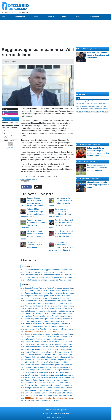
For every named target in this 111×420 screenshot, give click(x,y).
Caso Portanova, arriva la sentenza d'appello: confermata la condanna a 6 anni (55, 324)
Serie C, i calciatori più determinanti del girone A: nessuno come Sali (51, 385)
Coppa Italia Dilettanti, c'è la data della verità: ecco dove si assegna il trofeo (53, 354)
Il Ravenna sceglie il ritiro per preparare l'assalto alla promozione (49, 377)
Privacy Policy (61, 410)
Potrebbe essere (9, 141)
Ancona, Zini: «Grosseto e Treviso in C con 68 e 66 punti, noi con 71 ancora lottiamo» (57, 306)
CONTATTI (55, 413)
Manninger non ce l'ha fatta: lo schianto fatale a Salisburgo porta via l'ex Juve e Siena (57, 390)
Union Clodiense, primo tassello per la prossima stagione (49, 398)
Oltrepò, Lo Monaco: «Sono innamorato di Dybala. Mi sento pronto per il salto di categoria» (59, 393)
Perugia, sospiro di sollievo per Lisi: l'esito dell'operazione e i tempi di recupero (54, 367)
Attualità (79, 161)
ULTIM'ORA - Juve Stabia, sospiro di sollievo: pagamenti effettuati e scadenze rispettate (58, 337)
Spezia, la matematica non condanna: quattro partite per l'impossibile (51, 334)
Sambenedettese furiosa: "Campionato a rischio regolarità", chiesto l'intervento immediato (59, 347)
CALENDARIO (46, 413)
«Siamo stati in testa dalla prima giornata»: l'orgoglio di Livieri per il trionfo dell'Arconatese (59, 360)
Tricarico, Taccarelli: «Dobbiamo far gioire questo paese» (35, 244)
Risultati (10, 148)
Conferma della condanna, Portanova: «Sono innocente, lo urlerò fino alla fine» (55, 303)
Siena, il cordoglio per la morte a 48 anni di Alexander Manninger (49, 293)
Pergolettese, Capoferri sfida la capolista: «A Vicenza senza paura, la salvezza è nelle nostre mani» (62, 383)
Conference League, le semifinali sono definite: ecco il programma (50, 275)
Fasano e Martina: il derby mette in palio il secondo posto (46, 380)
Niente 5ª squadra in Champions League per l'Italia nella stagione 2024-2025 (54, 280)
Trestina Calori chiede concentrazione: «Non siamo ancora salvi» (49, 352)
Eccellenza (29, 177)
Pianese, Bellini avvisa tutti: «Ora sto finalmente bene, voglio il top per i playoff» (55, 357)
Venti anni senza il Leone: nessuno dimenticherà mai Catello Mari (98, 55)
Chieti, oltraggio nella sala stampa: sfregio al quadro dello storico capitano (53, 326)
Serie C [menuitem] (65, 17)
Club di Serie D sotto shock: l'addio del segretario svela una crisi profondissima (55, 344)
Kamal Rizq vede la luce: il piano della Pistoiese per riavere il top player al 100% (55, 319)
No (4, 133)
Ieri (82, 98)
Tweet (38, 187)
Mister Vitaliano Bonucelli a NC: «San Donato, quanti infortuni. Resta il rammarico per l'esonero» (61, 362)
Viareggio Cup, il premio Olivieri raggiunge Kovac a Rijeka (98, 184)
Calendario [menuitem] (95, 17)
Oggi (77, 98)
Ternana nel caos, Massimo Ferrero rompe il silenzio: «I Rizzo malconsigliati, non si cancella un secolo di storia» (67, 372)
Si (4, 130)
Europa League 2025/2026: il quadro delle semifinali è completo (49, 277)
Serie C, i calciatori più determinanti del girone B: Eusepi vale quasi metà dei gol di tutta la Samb (61, 375)
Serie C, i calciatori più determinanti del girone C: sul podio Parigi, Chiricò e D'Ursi (56, 365)
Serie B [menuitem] (51, 17)
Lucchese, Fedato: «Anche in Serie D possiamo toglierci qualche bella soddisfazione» (57, 316)
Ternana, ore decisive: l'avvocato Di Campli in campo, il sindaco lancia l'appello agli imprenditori (61, 298)
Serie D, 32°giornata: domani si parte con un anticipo (45, 272)
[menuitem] (107, 17)
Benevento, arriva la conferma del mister (43, 331)
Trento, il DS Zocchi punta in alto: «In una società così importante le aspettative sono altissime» (61, 313)
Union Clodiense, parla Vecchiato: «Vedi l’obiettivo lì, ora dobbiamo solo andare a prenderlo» (60, 321)
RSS (67, 413)
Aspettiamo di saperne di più (10, 137)
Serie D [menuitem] (79, 17)
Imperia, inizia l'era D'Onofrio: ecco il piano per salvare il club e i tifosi (51, 329)
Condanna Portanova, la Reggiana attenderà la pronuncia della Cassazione (53, 270)
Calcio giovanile (82, 178)
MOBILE (62, 413)
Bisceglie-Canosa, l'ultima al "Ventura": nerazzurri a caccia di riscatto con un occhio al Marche (60, 288)
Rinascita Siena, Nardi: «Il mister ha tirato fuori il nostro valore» (49, 301)
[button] (10, 144)
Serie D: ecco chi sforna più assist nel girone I (42, 400)
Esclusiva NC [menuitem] (20, 17)
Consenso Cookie (50, 410)
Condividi (26, 187)
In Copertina (81, 49)
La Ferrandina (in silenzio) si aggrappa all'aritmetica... (45, 339)
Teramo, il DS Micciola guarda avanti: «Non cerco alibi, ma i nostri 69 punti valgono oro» (58, 395)
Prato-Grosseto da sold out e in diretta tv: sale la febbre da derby (49, 290)
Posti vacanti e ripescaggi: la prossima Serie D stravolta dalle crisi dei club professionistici (59, 349)
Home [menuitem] (4, 17)
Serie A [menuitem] (37, 17)
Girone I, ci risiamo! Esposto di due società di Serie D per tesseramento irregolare (56, 342)
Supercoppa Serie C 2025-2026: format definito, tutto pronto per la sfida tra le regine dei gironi (60, 308)
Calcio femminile (83, 144)
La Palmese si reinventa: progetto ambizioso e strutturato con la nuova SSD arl (55, 311)
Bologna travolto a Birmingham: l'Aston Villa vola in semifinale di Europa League (55, 296)
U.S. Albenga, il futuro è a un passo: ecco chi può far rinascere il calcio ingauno (55, 370)
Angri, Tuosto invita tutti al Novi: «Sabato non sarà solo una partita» (64, 233)
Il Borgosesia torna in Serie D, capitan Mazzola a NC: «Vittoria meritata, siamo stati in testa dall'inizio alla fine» (66, 388)
